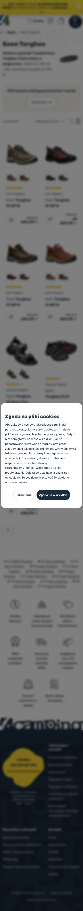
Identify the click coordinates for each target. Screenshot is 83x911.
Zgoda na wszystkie (53, 495)
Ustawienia (23, 495)
